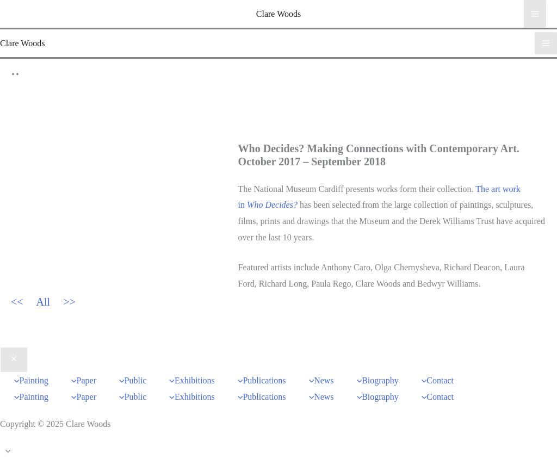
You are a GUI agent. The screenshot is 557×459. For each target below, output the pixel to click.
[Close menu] (14, 360)
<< (17, 302)
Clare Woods (278, 13)
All (43, 302)
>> (69, 302)
